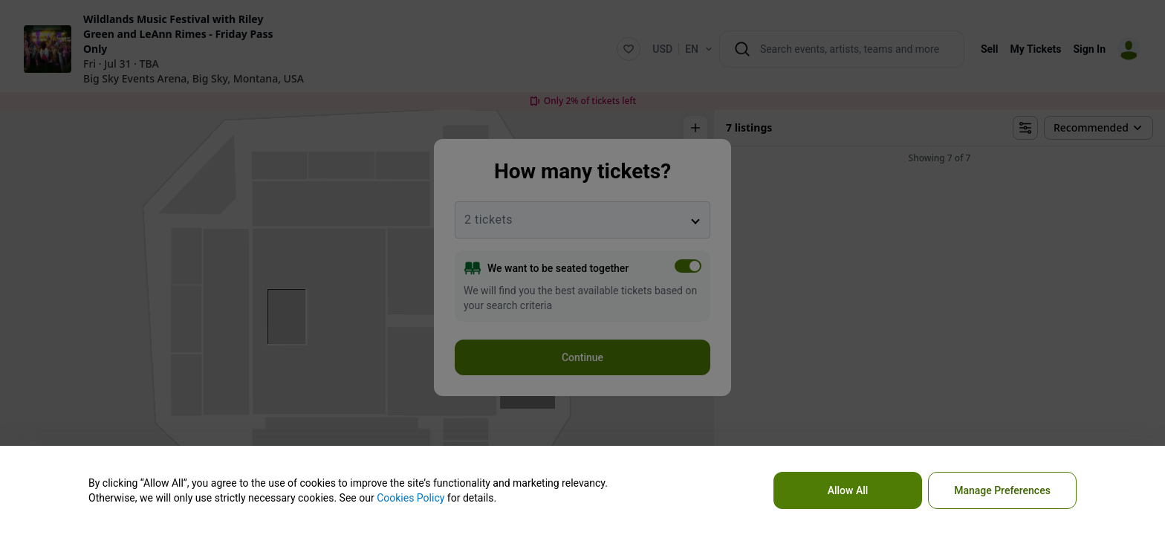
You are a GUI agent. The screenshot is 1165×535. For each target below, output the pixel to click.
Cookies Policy (410, 498)
